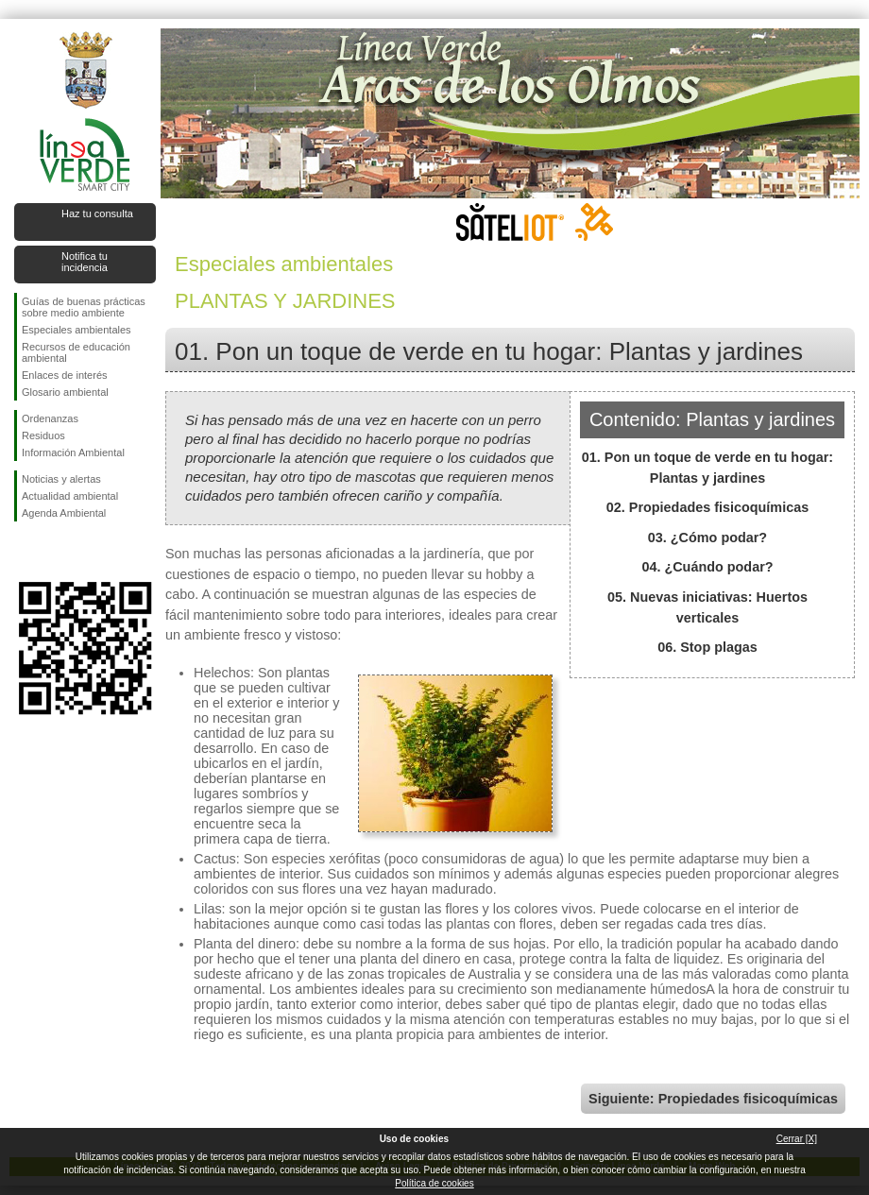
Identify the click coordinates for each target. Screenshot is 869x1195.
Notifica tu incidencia (84, 261)
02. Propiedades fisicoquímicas (707, 507)
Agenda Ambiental (64, 513)
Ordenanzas (50, 418)
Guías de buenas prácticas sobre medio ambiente (83, 307)
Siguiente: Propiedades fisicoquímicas (713, 1098)
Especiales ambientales (76, 329)
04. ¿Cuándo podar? (707, 566)
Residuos (43, 435)
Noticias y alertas (61, 479)
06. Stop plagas (707, 647)
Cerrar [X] (796, 1139)
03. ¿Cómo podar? (707, 537)
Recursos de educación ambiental (76, 352)
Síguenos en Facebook (25, 551)
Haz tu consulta (97, 213)
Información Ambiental (73, 452)
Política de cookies (434, 1183)
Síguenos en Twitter (56, 551)
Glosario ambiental (65, 392)
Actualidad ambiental (70, 496)
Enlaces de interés (65, 375)
